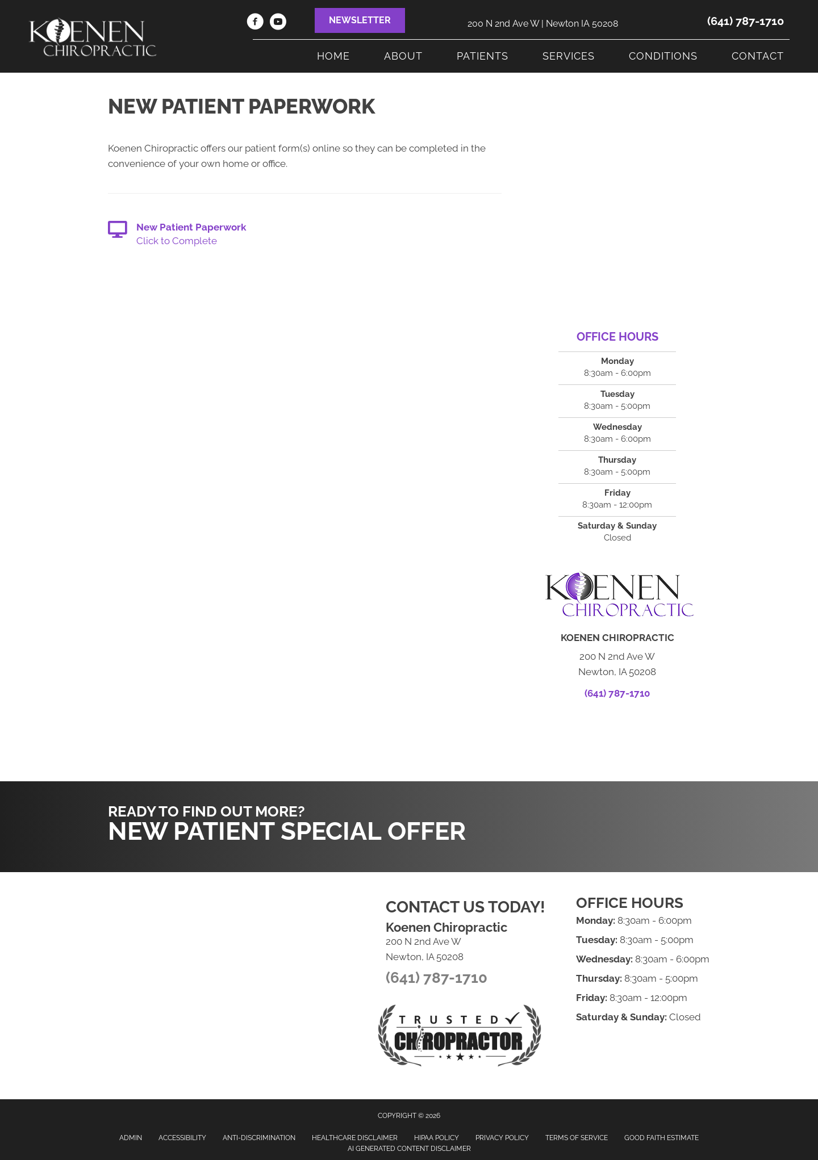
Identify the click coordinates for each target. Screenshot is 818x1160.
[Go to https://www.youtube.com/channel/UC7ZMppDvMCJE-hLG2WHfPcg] (277, 23)
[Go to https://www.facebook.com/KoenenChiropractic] (255, 23)
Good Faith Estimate (661, 1138)
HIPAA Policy (436, 1138)
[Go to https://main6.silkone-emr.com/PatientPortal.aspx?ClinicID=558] (305, 235)
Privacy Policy (502, 1138)
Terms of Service (576, 1138)
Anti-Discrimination (259, 1138)
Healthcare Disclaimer (355, 1138)
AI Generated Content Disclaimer (409, 1149)
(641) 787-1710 (745, 21)
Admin (130, 1138)
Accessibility (182, 1138)
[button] (360, 20)
